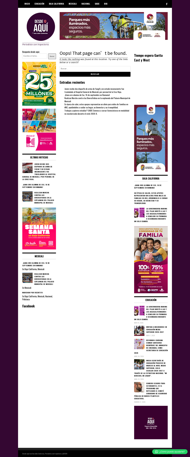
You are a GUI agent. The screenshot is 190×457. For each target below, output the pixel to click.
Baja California (56, 3)
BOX (105, 3)
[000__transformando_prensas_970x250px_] (114, 38)
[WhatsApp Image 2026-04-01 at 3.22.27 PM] (39, 248)
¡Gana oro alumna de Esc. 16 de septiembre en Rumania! (87, 94)
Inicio (27, 3)
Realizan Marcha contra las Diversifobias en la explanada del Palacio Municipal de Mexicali (97, 99)
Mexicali (73, 3)
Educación (39, 3)
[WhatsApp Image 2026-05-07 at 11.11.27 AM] (39, 104)
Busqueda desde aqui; (31, 51)
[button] (170, 451)
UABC (97, 3)
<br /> (151, 83)
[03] (151, 438)
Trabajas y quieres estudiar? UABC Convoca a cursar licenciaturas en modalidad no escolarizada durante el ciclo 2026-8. (96, 112)
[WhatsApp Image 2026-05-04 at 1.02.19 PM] (151, 170)
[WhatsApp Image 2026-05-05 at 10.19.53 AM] (39, 149)
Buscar (52, 56)
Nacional (86, 3)
